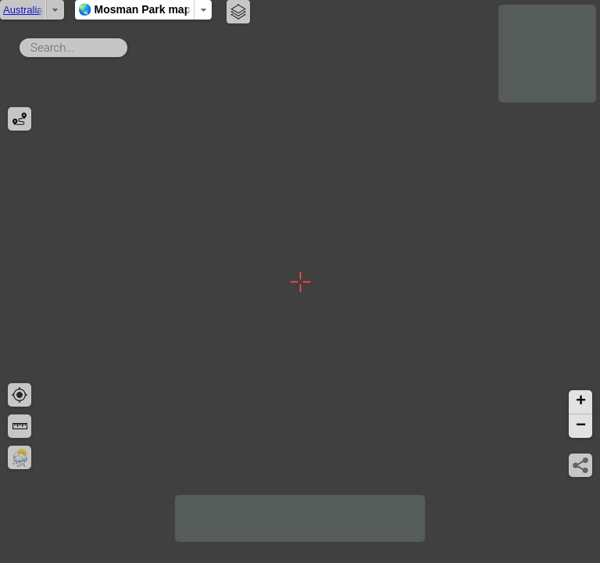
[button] (580, 402)
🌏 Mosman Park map (300, 9)
